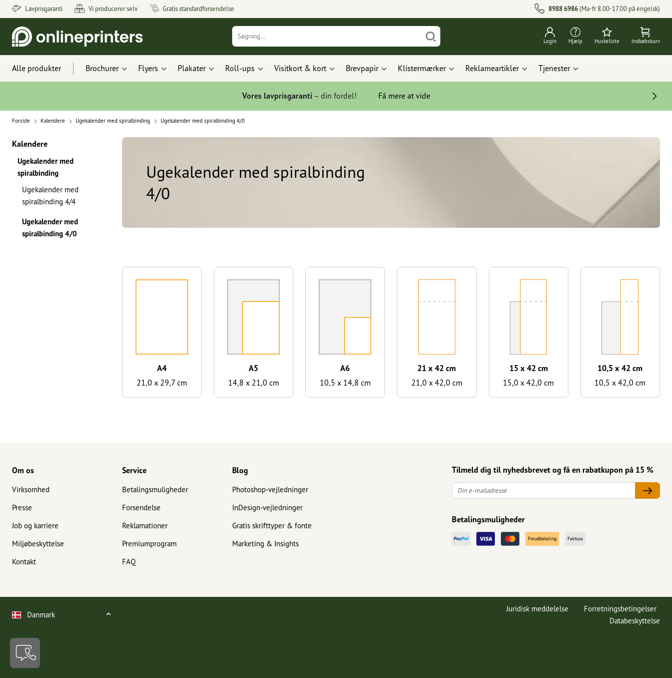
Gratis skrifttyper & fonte (272, 525)
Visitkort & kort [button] (300, 68)
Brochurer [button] (102, 68)
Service (134, 470)
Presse (22, 507)
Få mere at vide (404, 96)
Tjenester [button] (554, 68)
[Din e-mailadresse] (543, 490)
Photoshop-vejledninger (270, 489)
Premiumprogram (149, 543)
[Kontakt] (25, 653)
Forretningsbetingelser (620, 608)
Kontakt (24, 561)
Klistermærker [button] (422, 68)
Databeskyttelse (634, 620)
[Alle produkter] (46, 69)
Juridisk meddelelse (537, 608)
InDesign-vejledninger (267, 507)
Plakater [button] (192, 68)
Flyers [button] (148, 68)
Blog (240, 470)
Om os (23, 470)
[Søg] (431, 36)
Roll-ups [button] (240, 68)
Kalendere (30, 143)
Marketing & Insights (265, 543)
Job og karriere (35, 525)
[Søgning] (327, 36)
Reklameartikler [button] (492, 68)
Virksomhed (31, 489)
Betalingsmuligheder (155, 489)
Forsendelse (141, 507)
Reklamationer (145, 525)
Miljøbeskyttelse (38, 543)
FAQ (129, 561)
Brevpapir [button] (362, 68)
